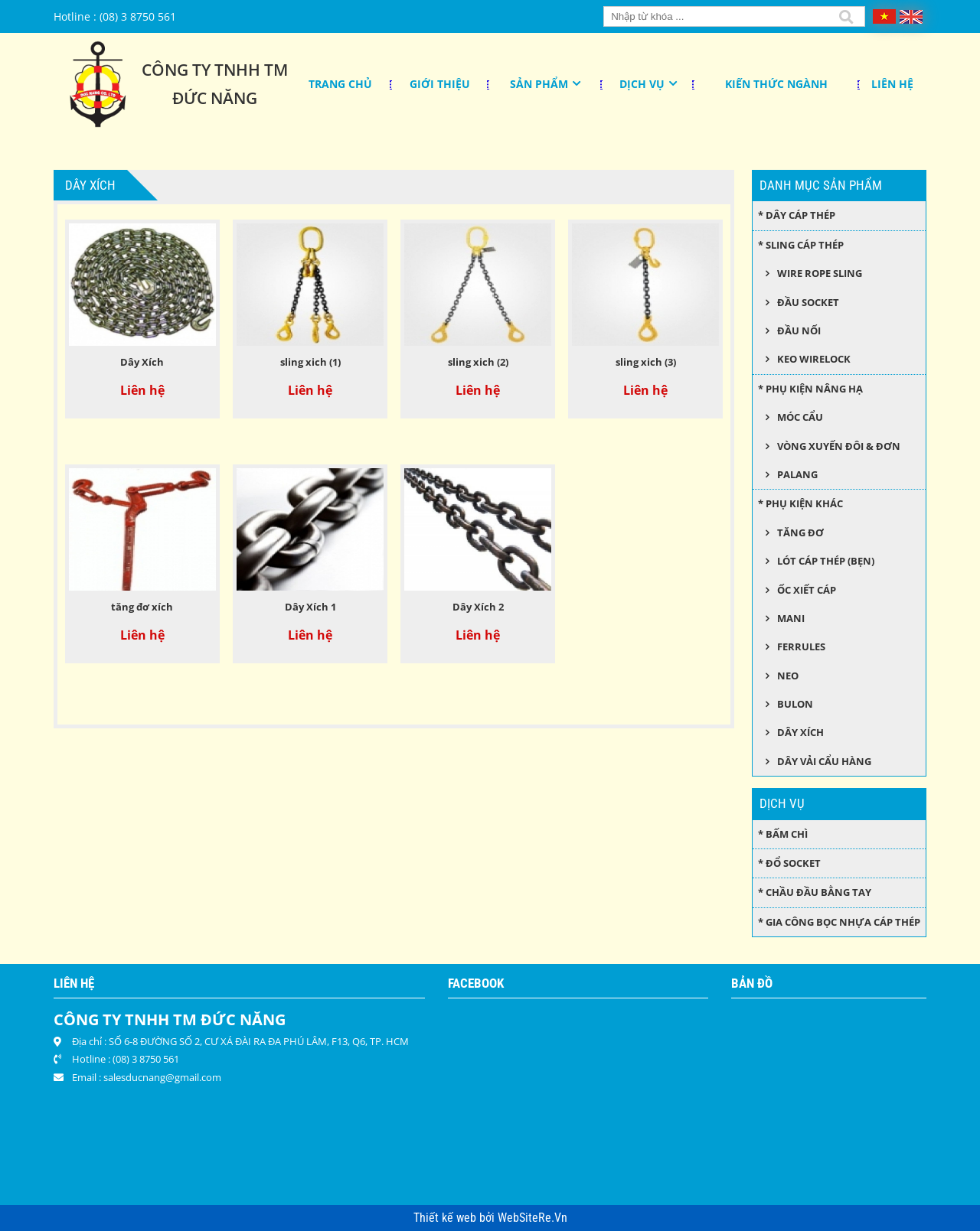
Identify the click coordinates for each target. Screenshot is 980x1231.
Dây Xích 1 (310, 607)
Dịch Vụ (642, 84)
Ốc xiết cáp (806, 590)
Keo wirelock (814, 359)
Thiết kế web (446, 1218)
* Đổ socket (789, 863)
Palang (797, 474)
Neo (788, 675)
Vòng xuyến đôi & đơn (838, 446)
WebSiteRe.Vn (532, 1218)
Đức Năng (214, 98)
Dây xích (800, 732)
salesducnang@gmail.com (162, 1077)
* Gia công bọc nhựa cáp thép (839, 922)
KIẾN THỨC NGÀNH (776, 84)
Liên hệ (892, 84)
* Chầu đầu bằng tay (814, 892)
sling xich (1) (310, 362)
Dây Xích (142, 362)
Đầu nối (799, 330)
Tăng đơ (800, 532)
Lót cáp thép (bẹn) (825, 561)
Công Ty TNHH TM (215, 69)
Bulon (795, 704)
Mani (791, 618)
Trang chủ (340, 84)
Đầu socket (808, 302)
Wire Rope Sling (819, 273)
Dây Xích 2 (478, 607)
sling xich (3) (646, 362)
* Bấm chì (783, 834)
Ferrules (801, 646)
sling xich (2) (478, 362)
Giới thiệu (440, 84)
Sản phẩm (539, 84)
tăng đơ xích (142, 607)
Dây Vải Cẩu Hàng (824, 761)
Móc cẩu (800, 417)
